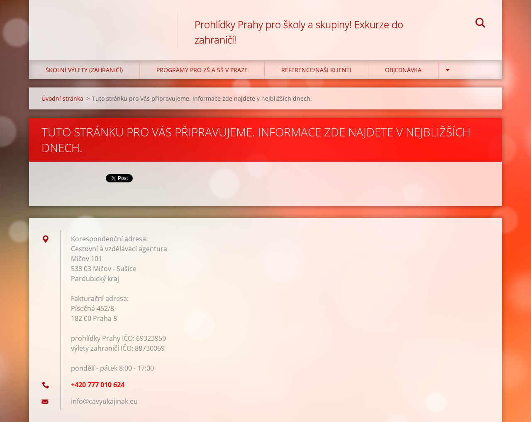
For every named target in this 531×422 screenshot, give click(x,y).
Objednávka (403, 70)
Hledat (480, 24)
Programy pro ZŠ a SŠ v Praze (202, 70)
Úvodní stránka (62, 98)
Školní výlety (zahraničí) (84, 70)
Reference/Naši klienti (316, 70)
